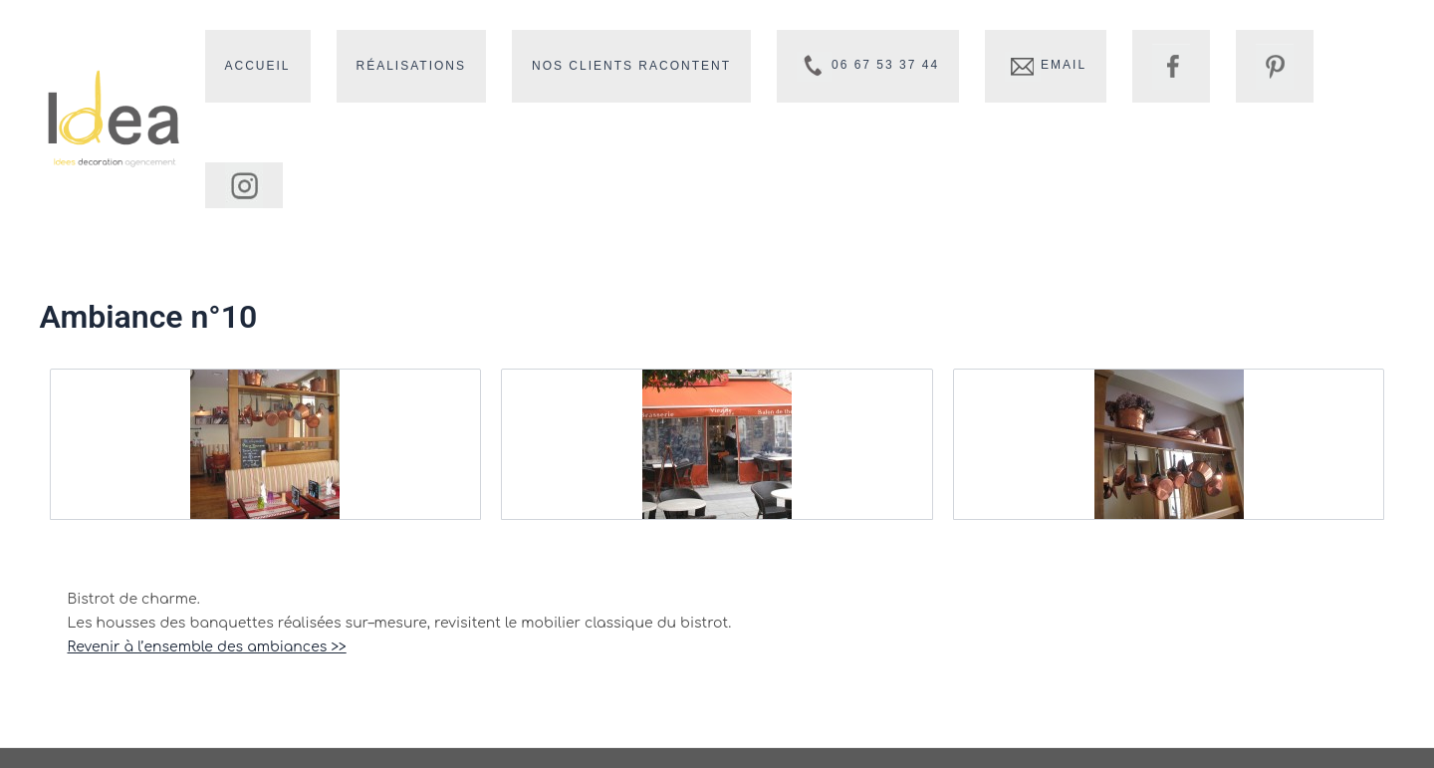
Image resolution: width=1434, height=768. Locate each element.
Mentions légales (1091, 734)
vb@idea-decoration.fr (775, 681)
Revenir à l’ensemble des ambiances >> (207, 548)
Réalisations (492, 68)
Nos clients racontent (696, 68)
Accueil (354, 68)
